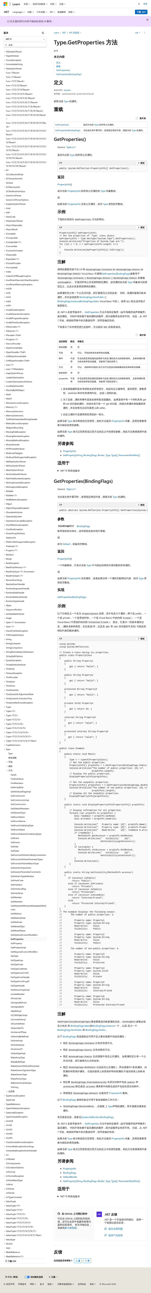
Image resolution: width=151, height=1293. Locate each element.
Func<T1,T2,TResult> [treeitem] (15, 81)
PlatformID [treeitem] (11, 537)
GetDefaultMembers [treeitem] (20, 808)
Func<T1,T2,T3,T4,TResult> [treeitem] (18, 89)
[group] (102, 510)
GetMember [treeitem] (16, 897)
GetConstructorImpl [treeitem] (20, 800)
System (67, 90)
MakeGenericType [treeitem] (19, 1074)
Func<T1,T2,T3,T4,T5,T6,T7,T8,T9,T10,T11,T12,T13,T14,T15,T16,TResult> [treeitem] (26, 164)
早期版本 (22, 1284)
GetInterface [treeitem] (16, 884)
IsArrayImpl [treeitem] (16, 998)
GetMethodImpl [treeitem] (18, 917)
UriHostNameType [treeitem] (14, 1180)
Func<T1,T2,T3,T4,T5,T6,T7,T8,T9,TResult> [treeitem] (25, 110)
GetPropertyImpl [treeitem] (18, 947)
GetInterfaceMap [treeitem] (18, 888)
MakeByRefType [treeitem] (18, 1061)
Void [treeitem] (8, 1248)
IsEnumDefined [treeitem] (17, 1023)
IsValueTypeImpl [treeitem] (18, 1053)
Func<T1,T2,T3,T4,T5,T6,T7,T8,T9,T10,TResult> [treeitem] (26, 117)
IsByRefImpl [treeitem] (16, 1011)
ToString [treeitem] (14, 1087)
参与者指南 (71, 1227)
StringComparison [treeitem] (14, 647)
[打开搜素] (139, 4)
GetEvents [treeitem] (15, 842)
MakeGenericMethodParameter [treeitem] (25, 1066)
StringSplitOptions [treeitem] (14, 656)
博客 (32, 1284)
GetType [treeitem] (14, 955)
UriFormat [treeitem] (10, 1171)
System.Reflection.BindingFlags (97, 1117)
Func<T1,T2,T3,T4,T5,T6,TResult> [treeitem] (21, 98)
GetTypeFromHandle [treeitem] (20, 977)
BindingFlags (83, 526)
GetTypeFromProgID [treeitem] (20, 981)
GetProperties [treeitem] (17, 939)
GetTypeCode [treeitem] (17, 964)
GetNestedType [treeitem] (18, 926)
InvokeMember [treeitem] (18, 994)
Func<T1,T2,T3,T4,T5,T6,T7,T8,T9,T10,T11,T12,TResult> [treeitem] (26, 132)
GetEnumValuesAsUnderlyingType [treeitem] (26, 833)
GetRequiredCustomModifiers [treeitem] (24, 951)
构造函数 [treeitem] (12, 757)
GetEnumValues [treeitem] (18, 829)
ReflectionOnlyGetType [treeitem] (21, 1082)
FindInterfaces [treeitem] (17, 778)
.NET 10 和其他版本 (70, 470)
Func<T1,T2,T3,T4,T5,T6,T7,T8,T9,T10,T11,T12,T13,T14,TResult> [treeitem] (26, 148)
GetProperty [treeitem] (16, 943)
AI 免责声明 (9, 1284)
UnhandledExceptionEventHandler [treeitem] (21, 1150)
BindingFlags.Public (96, 1029)
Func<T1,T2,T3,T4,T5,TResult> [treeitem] (19, 93)
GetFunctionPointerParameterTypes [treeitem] (27, 859)
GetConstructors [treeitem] (18, 804)
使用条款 (82, 1284)
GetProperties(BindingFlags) (68, 74)
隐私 (50, 1284)
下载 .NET (141, 12)
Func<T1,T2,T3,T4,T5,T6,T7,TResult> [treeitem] (22, 102)
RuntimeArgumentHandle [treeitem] (17, 588)
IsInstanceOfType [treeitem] (18, 1032)
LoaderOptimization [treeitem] (15, 377)
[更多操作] (144, 32)
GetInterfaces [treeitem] (17, 893)
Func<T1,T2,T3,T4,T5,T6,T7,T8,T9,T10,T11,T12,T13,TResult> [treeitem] (26, 140)
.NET (64, 32)
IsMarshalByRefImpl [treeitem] (20, 1036)
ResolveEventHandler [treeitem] (15, 584)
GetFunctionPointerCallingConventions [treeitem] (28, 855)
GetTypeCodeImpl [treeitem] (19, 968)
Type (66, 101)
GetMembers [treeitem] (17, 901)
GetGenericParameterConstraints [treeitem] (26, 871)
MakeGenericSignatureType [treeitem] (23, 1070)
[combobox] (25, 39)
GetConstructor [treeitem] (18, 795)
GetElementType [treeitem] (18, 812)
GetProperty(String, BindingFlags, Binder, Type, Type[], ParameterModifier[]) (101, 455)
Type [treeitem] (10, 753)
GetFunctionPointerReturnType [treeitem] (25, 863)
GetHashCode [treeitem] (17, 880)
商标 (92, 1284)
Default (66, 543)
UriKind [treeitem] (9, 1184)
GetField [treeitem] (14, 846)
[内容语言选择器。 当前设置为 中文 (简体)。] (12, 1277)
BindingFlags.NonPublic (91, 297)
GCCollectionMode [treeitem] (14, 174)
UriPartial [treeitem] (10, 1192)
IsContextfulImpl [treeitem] (18, 1019)
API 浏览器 (74, 32)
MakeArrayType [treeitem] (18, 1057)
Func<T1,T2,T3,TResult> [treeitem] (17, 85)
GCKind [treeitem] (9, 182)
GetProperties (92, 312)
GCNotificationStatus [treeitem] (15, 191)
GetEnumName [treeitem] (18, 817)
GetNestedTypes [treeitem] (18, 930)
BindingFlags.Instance (68, 301)
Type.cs (70, 147)
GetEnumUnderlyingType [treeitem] (22, 825)
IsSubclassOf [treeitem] (16, 1049)
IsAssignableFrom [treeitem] (19, 1002)
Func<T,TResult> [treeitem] (13, 77)
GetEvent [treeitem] (15, 838)
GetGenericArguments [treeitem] (21, 867)
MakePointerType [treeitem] (18, 1078)
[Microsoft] (5, 4)
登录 (145, 3)
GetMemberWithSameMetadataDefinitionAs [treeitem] (28, 907)
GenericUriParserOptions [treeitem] (17, 199)
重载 (58, 66)
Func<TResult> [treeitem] (13, 72)
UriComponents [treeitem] (13, 1163)
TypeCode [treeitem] (10, 1099)
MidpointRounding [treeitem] (14, 427)
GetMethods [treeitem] (16, 922)
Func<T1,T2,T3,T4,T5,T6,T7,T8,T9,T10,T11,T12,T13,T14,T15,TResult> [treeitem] (26, 156)
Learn (56, 32)
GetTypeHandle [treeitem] (18, 985)
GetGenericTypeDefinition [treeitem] (22, 876)
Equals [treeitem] (14, 774)
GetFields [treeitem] (15, 850)
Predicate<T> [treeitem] (12, 546)
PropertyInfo (63, 184)
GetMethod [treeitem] (16, 913)
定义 (58, 62)
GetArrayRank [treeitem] (17, 787)
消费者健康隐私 (64, 1284)
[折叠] (43, 32)
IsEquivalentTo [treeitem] (17, 1028)
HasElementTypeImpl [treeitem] (20, 989)
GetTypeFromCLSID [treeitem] (20, 972)
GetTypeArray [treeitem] (17, 960)
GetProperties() (63, 70)
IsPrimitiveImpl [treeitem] (17, 1044)
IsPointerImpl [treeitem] (17, 1040)
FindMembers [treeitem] (17, 783)
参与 (42, 1284)
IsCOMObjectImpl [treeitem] (19, 1015)
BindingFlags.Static (89, 301)
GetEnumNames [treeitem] (18, 821)
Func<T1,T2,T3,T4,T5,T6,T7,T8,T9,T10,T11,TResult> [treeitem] (26, 124)
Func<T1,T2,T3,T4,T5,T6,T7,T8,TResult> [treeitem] (23, 106)
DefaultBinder (70, 1176)
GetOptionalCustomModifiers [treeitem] (24, 934)
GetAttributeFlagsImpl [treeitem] (21, 791)
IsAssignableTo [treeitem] (17, 1006)
